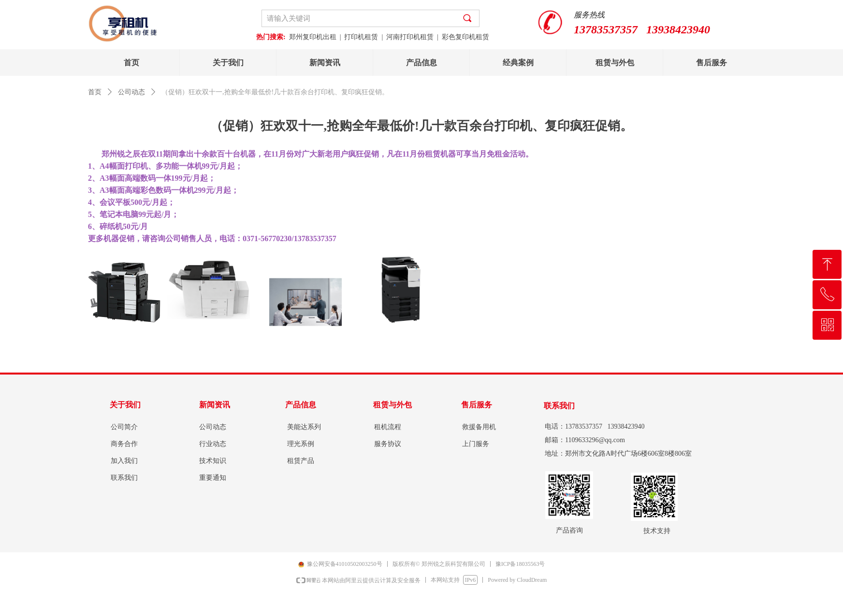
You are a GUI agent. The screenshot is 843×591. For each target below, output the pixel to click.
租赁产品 (300, 460)
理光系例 (300, 443)
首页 (95, 92)
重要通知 (212, 477)
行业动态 (212, 443)
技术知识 (212, 460)
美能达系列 (304, 427)
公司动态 (131, 92)
